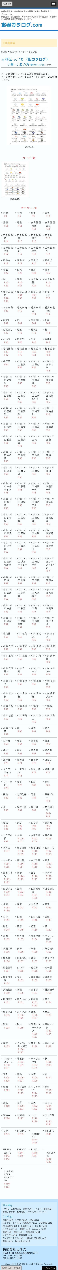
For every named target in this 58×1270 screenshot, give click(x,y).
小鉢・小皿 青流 (35, 426)
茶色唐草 (8, 969)
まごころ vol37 (39, 1229)
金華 (7, 907)
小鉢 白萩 (8, 707)
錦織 (20, 282)
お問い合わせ (9, 1211)
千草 (33, 340)
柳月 (19, 751)
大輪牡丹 (8, 991)
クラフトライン (8, 772)
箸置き (21, 1061)
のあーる (49, 850)
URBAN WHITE (7, 1154)
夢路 (5, 796)
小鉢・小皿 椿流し (35, 412)
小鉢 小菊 (36, 682)
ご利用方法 (16, 1209)
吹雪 (21, 876)
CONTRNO (36, 1138)
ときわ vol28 (41, 1226)
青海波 (48, 825)
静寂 (33, 271)
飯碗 (35, 1014)
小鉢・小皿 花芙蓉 (21, 441)
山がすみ (8, 891)
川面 (6, 937)
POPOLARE (50, 1157)
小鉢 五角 (50, 717)
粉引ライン (8, 877)
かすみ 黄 (8, 309)
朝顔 (47, 321)
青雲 (48, 918)
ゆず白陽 (35, 850)
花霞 (19, 224)
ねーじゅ (8, 863)
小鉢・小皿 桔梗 (21, 379)
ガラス (48, 1105)
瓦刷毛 (48, 340)
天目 (20, 978)
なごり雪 (35, 863)
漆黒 (47, 271)
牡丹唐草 (49, 991)
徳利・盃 (49, 1044)
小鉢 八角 (36, 657)
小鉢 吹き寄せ (8, 671)
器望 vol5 (7, 1232)
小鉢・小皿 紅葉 (21, 364)
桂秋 (5, 751)
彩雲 (6, 928)
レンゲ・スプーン (8, 1063)
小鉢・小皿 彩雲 (21, 608)
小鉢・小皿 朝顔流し (8, 412)
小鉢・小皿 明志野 (8, 547)
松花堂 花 (8, 351)
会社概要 (48, 1209)
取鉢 (20, 1026)
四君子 (34, 991)
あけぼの (49, 891)
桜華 (5, 271)
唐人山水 (21, 1000)
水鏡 (21, 838)
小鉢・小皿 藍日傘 (8, 503)
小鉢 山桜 (22, 682)
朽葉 (34, 928)
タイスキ (21, 1090)
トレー (35, 1118)
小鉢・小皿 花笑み (8, 381)
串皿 (48, 1013)
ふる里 (34, 906)
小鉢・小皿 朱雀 (21, 426)
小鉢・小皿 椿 (49, 455)
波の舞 (48, 751)
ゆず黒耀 (21, 850)
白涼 (19, 271)
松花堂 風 (22, 351)
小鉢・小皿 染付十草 (35, 563)
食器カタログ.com (21, 24)
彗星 (35, 876)
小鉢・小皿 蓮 (49, 439)
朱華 (34, 950)
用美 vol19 (8, 1241)
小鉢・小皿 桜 (35, 439)
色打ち (34, 969)
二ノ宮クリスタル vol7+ (14, 1238)
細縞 (6, 825)
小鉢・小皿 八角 (35, 455)
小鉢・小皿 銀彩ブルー (35, 503)
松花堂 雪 (50, 351)
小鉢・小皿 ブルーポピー (22, 563)
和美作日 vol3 (25, 1235)
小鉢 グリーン (36, 671)
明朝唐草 (8, 1000)
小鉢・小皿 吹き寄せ (35, 594)
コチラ (47, 64)
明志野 (48, 876)
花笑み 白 (22, 309)
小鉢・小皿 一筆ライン (8, 487)
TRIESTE (49, 1132)
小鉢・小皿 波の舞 (21, 519)
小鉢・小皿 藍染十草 (49, 487)
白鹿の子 (8, 950)
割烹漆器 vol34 (33, 1232)
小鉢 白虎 (8, 647)
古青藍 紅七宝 (8, 250)
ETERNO (21, 1132)
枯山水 (6, 261)
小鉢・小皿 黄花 (8, 621)
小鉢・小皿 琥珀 (35, 580)
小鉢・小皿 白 (49, 470)
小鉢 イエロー (50, 671)
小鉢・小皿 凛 (8, 580)
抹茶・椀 (35, 1044)
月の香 (34, 742)
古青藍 (48, 236)
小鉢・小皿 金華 (49, 545)
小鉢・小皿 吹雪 (49, 592)
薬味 (6, 1044)
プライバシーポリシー (37, 1211)
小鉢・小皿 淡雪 (21, 580)
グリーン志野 (49, 939)
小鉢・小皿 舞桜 (35, 470)
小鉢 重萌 (8, 657)
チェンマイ (35, 1091)
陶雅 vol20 (8, 1220)
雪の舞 (20, 761)
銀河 (21, 891)
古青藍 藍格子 (36, 238)
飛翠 (20, 928)
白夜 (6, 918)
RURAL (35, 1152)
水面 (35, 1077)
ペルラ (6, 340)
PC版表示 (7, 3)
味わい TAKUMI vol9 (36, 1238)
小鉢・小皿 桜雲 (21, 455)
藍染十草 (49, 770)
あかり (48, 761)
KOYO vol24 (27, 1226)
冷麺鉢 (35, 1002)
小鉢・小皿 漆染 (21, 502)
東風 (48, 863)
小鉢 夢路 (22, 717)
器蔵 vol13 (25, 1229)
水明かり (35, 838)
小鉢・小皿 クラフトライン (50, 564)
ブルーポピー (8, 784)
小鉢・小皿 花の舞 (8, 519)
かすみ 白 (50, 282)
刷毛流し (49, 950)
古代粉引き (49, 811)
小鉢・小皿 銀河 (21, 545)
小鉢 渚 (35, 707)
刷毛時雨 (35, 978)
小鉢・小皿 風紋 (21, 533)
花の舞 (34, 751)
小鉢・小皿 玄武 (8, 426)
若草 (19, 742)
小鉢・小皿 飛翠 (49, 608)
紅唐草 (20, 340)
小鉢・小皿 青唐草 (8, 594)
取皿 (6, 1026)
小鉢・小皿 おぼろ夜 (21, 622)
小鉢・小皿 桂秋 (35, 533)
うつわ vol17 (21, 1220)
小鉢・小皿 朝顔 (8, 395)
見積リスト (28, 1209)
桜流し (6, 321)
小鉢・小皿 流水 (49, 580)
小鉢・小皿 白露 (8, 608)
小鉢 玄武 (22, 647)
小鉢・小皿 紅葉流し (21, 412)
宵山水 (48, 261)
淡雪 (33, 729)
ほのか (34, 761)
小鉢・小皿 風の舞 (35, 519)
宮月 (7, 1077)
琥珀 (47, 729)
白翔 (48, 1090)
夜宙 (48, 906)
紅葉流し (8, 331)
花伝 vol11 (34, 1220)
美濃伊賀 (35, 937)
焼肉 (6, 1088)
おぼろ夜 (35, 918)
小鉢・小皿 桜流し (49, 397)
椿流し (34, 331)
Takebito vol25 (22, 1241)
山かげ (20, 969)
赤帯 (19, 783)
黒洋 (47, 783)
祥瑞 (20, 991)
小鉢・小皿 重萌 (49, 426)
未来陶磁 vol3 (45, 1223)
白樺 (20, 950)
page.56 (29, 146)
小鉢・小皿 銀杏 (35, 364)
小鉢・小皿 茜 (35, 608)
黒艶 (21, 1077)
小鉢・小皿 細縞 (49, 379)
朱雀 (33, 214)
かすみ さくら (50, 295)
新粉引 (21, 863)
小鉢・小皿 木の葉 (8, 456)
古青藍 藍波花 (50, 225)
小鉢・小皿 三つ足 (49, 622)
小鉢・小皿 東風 (8, 533)
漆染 (33, 796)
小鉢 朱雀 (36, 647)
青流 (47, 214)
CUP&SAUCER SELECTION (8, 1179)
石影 (6, 1132)
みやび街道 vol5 (10, 1229)
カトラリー (49, 1119)
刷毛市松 (21, 959)
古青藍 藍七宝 (36, 225)
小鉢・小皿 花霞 (8, 439)
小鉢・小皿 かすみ (49, 366)
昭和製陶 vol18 (30, 1223)
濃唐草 (48, 978)
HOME (4, 51)
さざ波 (6, 849)
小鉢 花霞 (22, 657)
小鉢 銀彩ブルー (50, 696)
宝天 (35, 1105)
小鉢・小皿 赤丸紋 (21, 594)
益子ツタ (49, 959)
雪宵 (20, 906)
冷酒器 (6, 1116)
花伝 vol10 (15, 51)
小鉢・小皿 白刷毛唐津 (8, 563)
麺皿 (48, 1000)
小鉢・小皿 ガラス (21, 472)
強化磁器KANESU (11, 1226)
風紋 (47, 742)
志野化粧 (21, 796)
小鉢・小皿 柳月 (49, 533)
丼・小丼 (21, 1014)
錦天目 (20, 937)
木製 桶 (21, 1116)
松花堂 (6, 363)
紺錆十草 (35, 770)
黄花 (34, 959)
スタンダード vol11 (12, 1223)
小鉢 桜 (49, 707)
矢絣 (20, 825)
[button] (53, 4)
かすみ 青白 (8, 296)
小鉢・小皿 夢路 (21, 486)
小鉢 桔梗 (8, 717)
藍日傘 (34, 808)
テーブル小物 (35, 1063)
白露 (20, 918)
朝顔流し (35, 321)
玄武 (19, 214)
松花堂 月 (36, 351)
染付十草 (21, 808)
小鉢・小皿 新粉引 (35, 547)
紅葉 (19, 331)
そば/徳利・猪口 (22, 1047)
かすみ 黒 (36, 295)
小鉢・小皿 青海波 (35, 381)
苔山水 (20, 261)
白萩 (33, 783)
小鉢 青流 (50, 647)
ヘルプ (38, 1209)
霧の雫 (48, 837)
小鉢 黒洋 (22, 707)
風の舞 (6, 761)
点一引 (48, 969)
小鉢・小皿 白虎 (49, 411)
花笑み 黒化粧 (50, 310)
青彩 (21, 1105)
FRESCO (21, 1152)
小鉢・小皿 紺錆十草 (35, 487)
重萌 (5, 224)
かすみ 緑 (22, 295)
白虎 (5, 214)
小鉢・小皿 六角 (35, 621)
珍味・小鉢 (49, 1029)
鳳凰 (6, 1104)
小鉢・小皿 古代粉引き (35, 397)
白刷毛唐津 (35, 893)
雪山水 (34, 261)
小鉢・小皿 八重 (8, 470)
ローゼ (6, 742)
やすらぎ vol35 (10, 1235)
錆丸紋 (6, 959)
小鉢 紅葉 (22, 635)
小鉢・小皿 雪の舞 (49, 519)
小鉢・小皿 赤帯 (49, 502)
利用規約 (21, 1211)
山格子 (34, 825)
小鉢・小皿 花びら (21, 397)
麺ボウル (8, 1013)
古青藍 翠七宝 (36, 250)
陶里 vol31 (19, 1232)
